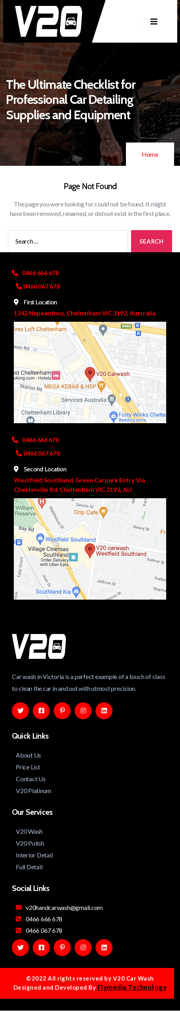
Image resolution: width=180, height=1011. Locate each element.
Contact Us (31, 778)
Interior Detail (34, 855)
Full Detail (29, 866)
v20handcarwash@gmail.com (59, 907)
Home (150, 154)
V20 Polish (30, 843)
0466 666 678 (39, 919)
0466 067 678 (39, 930)
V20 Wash (29, 831)
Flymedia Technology (132, 987)
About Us (28, 755)
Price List (28, 767)
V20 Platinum (33, 790)
